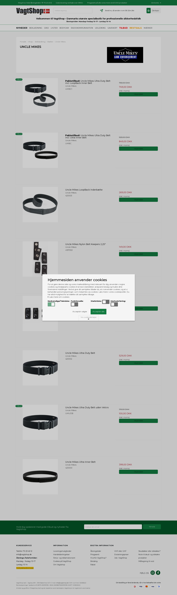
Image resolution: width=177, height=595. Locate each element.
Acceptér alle (98, 311)
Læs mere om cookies (58, 297)
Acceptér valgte (80, 311)
